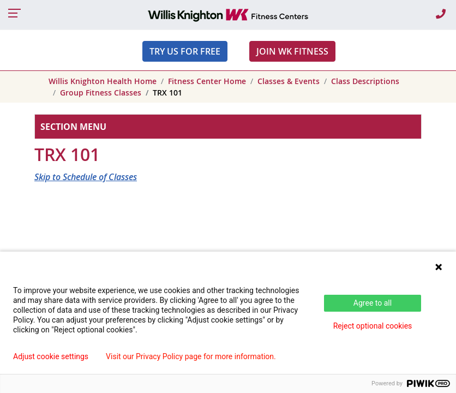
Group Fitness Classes (100, 92)
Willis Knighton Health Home (103, 81)
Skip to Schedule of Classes (85, 177)
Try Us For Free (184, 51)
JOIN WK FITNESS (292, 51)
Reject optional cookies (372, 325)
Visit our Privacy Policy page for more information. (191, 356)
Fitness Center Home (207, 81)
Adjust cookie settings (50, 356)
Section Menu (73, 127)
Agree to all (372, 303)
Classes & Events (288, 81)
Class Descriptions (365, 81)
